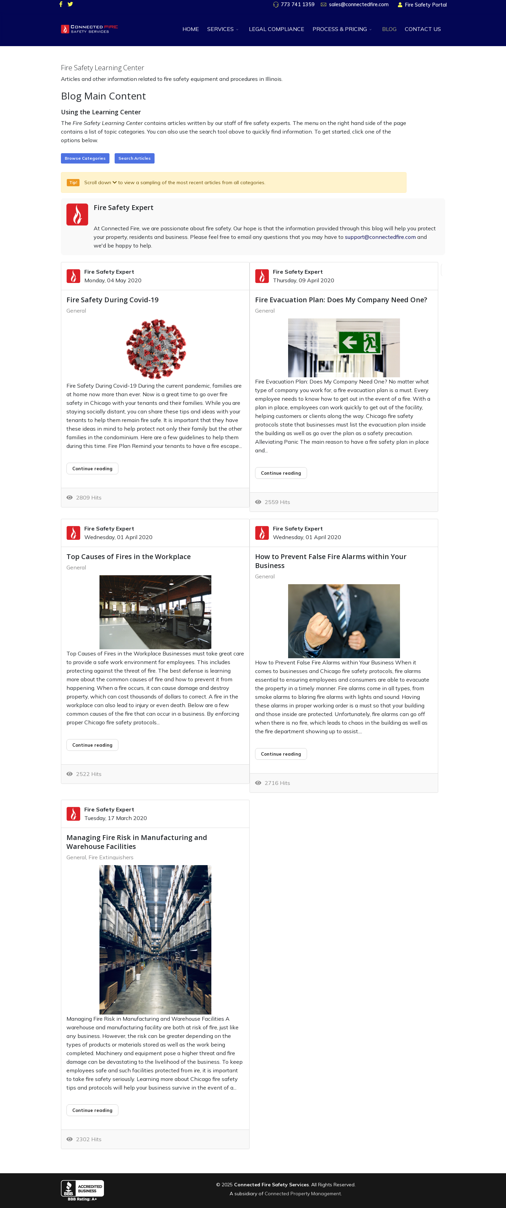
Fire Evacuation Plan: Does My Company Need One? (341, 299)
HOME (190, 28)
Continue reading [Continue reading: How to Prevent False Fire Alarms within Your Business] (281, 754)
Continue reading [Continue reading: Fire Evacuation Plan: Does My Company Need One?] (281, 473)
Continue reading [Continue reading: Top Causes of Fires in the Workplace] (92, 745)
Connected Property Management (303, 1193)
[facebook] (61, 4)
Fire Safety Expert (124, 207)
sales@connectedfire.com (359, 4)
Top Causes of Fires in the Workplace (128, 556)
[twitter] (70, 4)
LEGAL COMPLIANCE (276, 28)
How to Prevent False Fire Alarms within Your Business (331, 561)
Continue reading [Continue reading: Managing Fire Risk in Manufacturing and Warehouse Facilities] (92, 1110)
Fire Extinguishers (111, 857)
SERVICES (220, 28)
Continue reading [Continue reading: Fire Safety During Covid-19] (92, 468)
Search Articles (134, 158)
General (76, 310)
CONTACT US (423, 28)
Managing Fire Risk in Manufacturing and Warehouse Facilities (136, 842)
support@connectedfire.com (380, 236)
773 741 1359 (298, 4)
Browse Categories (85, 158)
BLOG (389, 28)
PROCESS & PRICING (340, 28)
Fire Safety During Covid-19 (112, 299)
